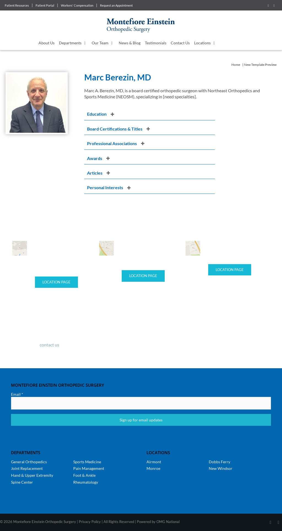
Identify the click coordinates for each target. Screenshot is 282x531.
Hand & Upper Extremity (32, 475)
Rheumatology (85, 482)
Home (235, 65)
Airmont (154, 461)
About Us (47, 42)
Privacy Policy (90, 521)
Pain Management (88, 468)
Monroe (153, 468)
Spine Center (22, 482)
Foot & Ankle (84, 475)
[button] (149, 114)
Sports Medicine (87, 461)
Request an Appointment (116, 5)
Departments (74, 43)
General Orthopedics (29, 461)
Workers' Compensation (77, 5)
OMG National (168, 521)
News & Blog (129, 42)
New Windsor (220, 468)
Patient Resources (17, 5)
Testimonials (155, 42)
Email (17, 394)
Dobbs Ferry (219, 461)
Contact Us (180, 42)
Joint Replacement (27, 468)
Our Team (104, 43)
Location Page (56, 282)
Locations (206, 43)
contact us (49, 344)
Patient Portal (45, 5)
